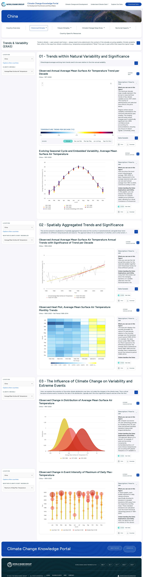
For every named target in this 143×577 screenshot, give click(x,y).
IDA (109, 559)
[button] (124, 144)
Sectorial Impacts (122, 28)
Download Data (133, 4)
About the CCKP (115, 543)
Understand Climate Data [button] (99, 4)
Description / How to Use (120, 83)
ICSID (131, 559)
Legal (48, 570)
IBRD (102, 559)
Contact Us (129, 543)
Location (6, 54)
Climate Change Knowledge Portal (42, 3)
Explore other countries (11, 63)
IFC (116, 559)
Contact (71, 570)
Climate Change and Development (76, 4)
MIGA (123, 559)
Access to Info (57, 570)
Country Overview (13, 28)
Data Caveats (116, 137)
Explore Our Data (116, 4)
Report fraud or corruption (127, 570)
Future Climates (63, 28)
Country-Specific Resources (70, 33)
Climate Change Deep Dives (92, 28)
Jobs (65, 570)
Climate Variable (9, 67)
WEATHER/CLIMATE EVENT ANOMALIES (16, 234)
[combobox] (18, 58)
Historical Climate (38, 28)
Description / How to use (120, 162)
